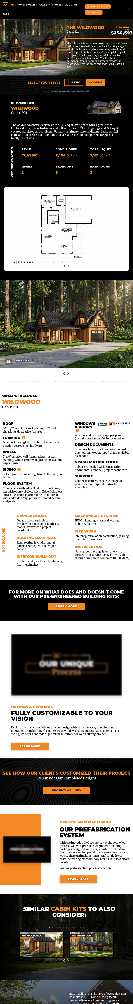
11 (83, 928)
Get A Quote (94, 12)
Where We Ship (27, 4)
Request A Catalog (98, 7)
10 (80, 928)
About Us (71, 4)
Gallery (44, 4)
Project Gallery (66, 790)
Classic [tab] (74, 82)
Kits (13, 4)
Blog (6, 14)
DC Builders (120, 558)
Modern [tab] (95, 82)
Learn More (66, 606)
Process (57, 4)
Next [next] (68, 267)
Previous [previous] (64, 267)
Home (5, 5)
